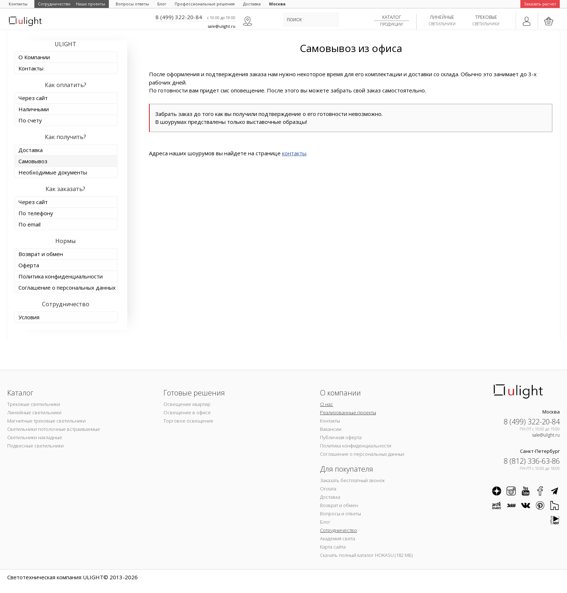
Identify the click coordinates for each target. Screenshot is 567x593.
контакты (294, 153)
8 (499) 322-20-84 (178, 17)
